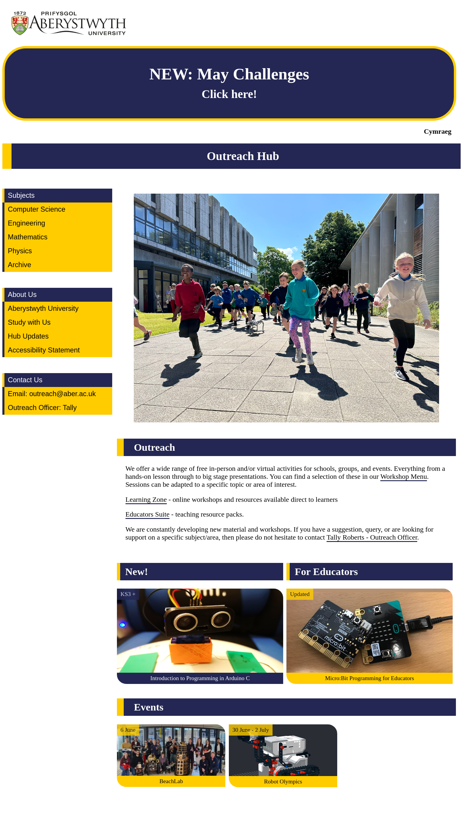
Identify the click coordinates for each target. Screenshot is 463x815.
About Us (22, 294)
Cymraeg (437, 131)
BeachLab (171, 781)
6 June (128, 730)
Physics (20, 251)
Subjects (21, 195)
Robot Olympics (283, 781)
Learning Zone (146, 499)
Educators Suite (147, 514)
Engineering (26, 223)
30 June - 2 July (250, 730)
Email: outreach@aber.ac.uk (52, 394)
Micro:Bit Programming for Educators (369, 678)
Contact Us (25, 380)
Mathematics (28, 237)
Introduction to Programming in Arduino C (200, 678)
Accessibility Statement (44, 350)
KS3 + (128, 594)
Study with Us (29, 322)
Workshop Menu (403, 476)
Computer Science (37, 209)
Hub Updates (28, 336)
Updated (299, 594)
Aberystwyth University (43, 308)
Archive (19, 265)
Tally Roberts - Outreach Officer (372, 537)
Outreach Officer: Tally (42, 407)
